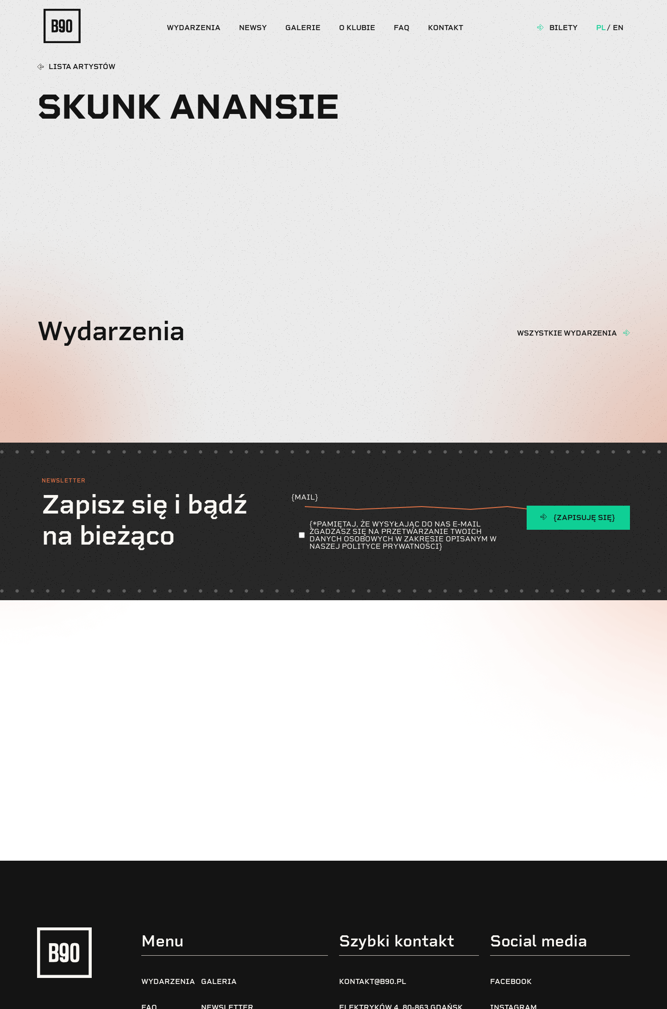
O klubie (357, 27)
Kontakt (445, 27)
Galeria (219, 981)
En (618, 27)
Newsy (253, 27)
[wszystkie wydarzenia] (626, 332)
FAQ (401, 27)
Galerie (303, 27)
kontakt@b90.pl (372, 981)
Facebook (511, 981)
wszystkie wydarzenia (567, 333)
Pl (601, 27)
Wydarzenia (193, 27)
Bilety (563, 27)
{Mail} (401, 501)
